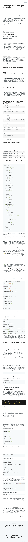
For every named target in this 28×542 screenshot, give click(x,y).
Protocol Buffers (5, 56)
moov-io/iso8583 (15, 10)
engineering (8, 8)
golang (16, 8)
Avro (9, 56)
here (13, 32)
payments (12, 8)
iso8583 (14, 8)
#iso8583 (4, 512)
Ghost (26, 541)
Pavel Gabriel (5, 516)
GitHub (23, 508)
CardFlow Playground (22, 60)
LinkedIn (18, 511)
